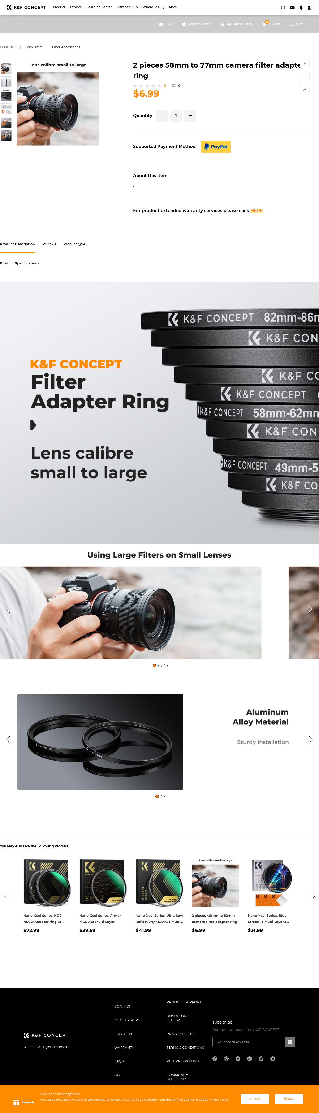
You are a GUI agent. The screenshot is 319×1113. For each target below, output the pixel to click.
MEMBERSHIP (126, 1020)
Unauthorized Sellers (180, 1018)
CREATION (123, 1034)
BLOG (119, 1075)
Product (59, 7)
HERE (256, 211)
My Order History (237, 24)
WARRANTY (124, 1047)
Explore (76, 7)
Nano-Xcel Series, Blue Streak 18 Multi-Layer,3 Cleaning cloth (267, 922)
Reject (289, 1098)
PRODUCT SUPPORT (184, 1002)
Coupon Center (196, 24)
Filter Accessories (66, 47)
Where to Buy (153, 7)
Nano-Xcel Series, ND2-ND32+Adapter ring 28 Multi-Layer (43, 922)
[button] (313, 896)
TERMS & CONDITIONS (185, 1047)
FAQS (119, 1061)
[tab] (154, 665)
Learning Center (99, 7)
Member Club (127, 7)
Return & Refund (183, 1061)
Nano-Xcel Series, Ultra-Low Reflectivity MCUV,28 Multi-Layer (159, 922)
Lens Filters (33, 47)
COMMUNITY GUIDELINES (177, 1077)
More (173, 7)
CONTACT (122, 1006)
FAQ (166, 24)
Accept (255, 1098)
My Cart (271, 23)
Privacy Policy (181, 1034)
